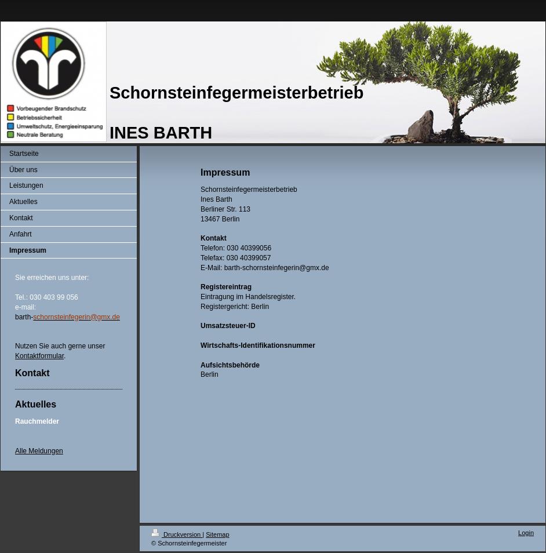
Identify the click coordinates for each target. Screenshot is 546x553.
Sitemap (217, 534)
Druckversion (176, 534)
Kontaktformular (39, 356)
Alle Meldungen (39, 451)
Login (526, 532)
